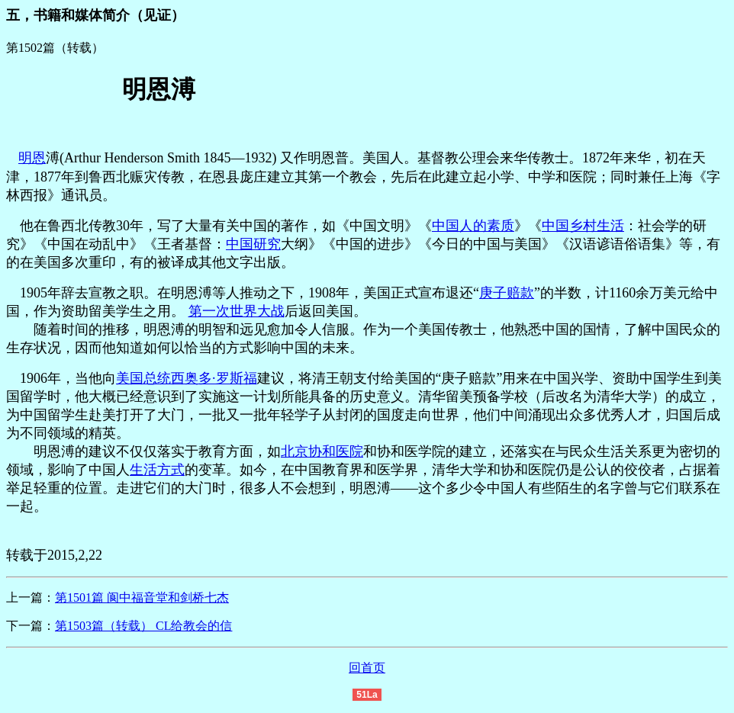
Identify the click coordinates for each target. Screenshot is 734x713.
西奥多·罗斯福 (214, 378)
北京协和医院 (322, 451)
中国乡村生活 (583, 225)
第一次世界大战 (236, 311)
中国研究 (253, 244)
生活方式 (157, 469)
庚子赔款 (506, 292)
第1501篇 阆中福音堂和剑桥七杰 (142, 597)
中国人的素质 (473, 225)
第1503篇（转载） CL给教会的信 (143, 625)
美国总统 (143, 378)
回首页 (367, 667)
